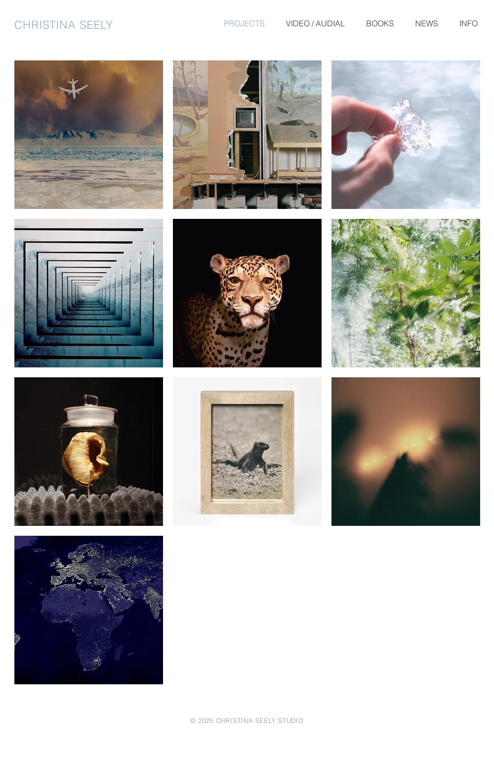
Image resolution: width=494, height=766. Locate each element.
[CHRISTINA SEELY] (76, 25)
